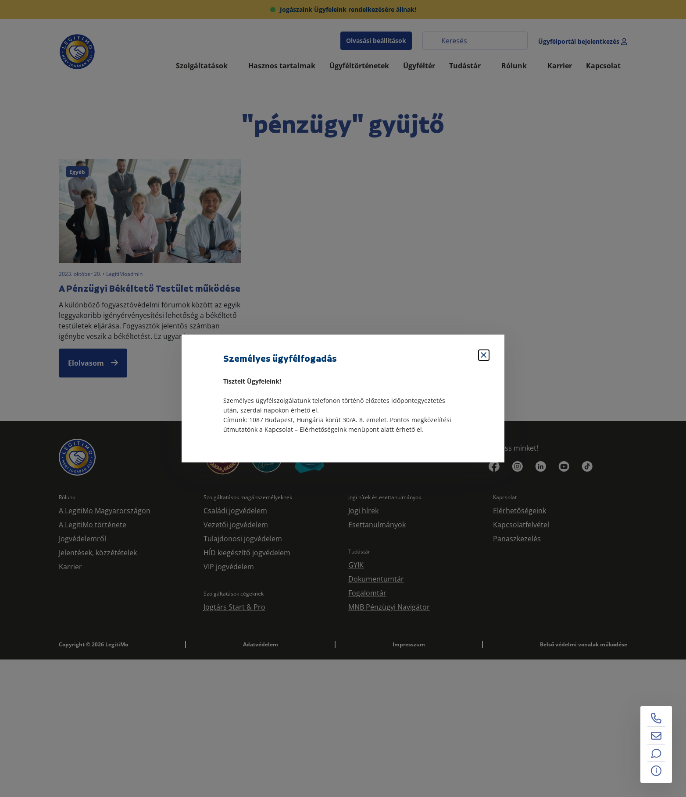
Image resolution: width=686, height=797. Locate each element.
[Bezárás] (484, 355)
